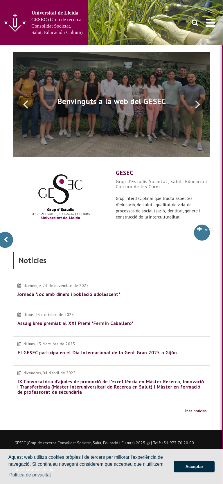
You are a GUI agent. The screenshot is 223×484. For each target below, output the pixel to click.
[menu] (210, 23)
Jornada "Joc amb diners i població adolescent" (68, 294)
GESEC (124, 172)
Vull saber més (203, 229)
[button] (25, 104)
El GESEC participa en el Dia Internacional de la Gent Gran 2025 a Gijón (97, 352)
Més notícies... (197, 410)
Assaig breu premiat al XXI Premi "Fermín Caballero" (75, 323)
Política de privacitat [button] (30, 474)
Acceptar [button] (194, 466)
